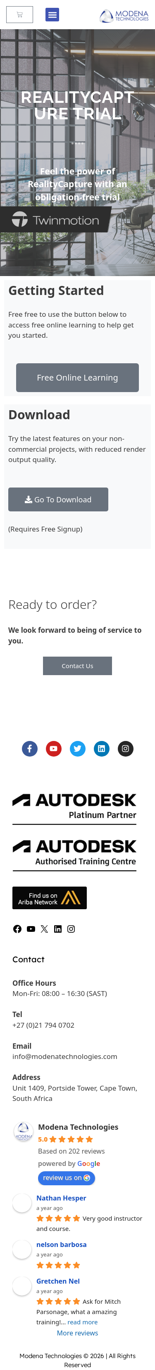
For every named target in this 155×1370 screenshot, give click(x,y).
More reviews (77, 1332)
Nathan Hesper (61, 1198)
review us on (66, 1177)
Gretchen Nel (58, 1281)
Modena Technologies (78, 1127)
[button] (52, 14)
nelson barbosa (61, 1244)
